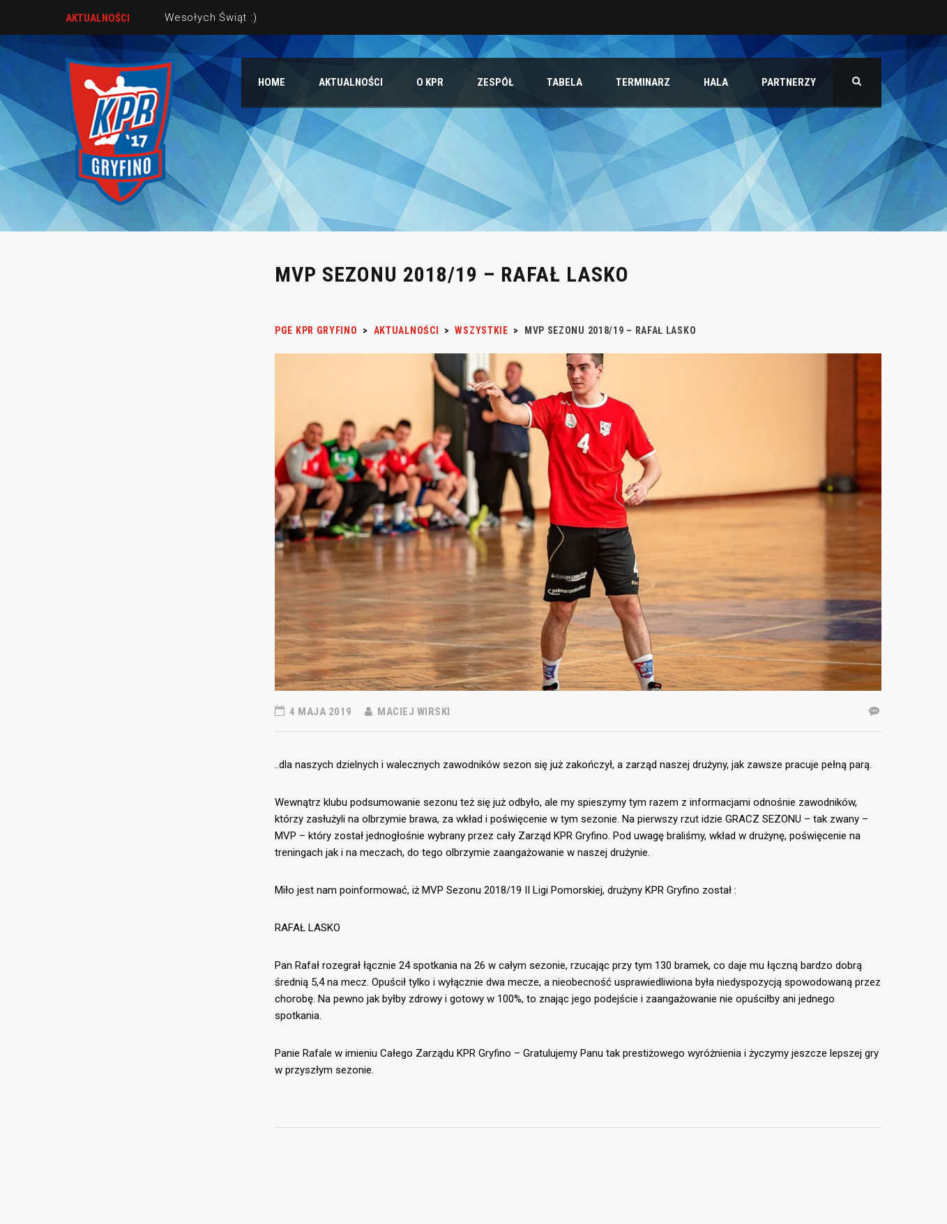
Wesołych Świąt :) (211, 17)
